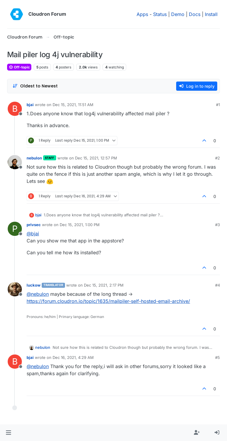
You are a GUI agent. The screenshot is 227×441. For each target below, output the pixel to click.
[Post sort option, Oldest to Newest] (35, 86)
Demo (177, 14)
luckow (33, 285)
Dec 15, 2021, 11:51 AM (73, 104)
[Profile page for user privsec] (15, 229)
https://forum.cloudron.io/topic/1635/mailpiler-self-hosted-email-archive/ (108, 301)
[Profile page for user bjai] (15, 109)
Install (211, 14)
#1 (218, 104)
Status (160, 14)
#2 (217, 158)
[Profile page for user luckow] (15, 289)
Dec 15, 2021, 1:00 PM (80, 224)
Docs (194, 14)
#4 (217, 285)
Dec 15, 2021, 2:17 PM (104, 285)
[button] (8, 433)
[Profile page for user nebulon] (15, 162)
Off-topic (19, 67)
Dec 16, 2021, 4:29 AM (73, 357)
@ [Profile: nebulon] (38, 294)
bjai (30, 104)
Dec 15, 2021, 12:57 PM (96, 158)
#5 (217, 357)
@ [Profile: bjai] (33, 234)
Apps (142, 14)
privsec (34, 224)
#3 (217, 224)
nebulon (34, 158)
